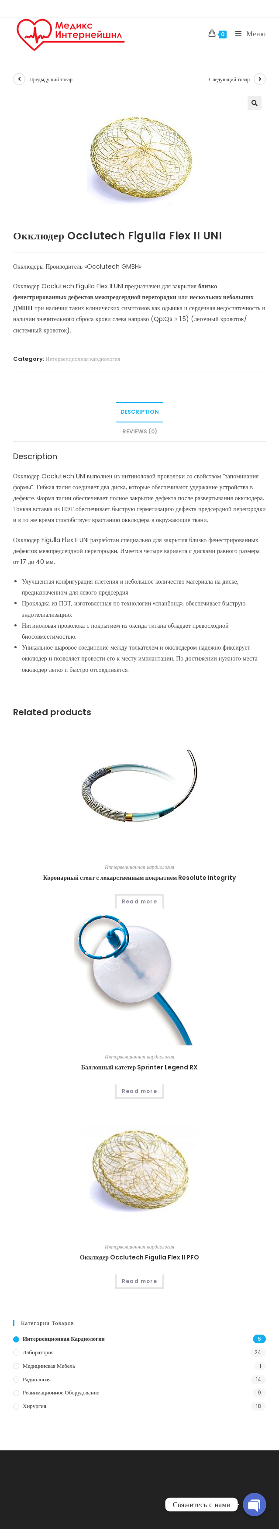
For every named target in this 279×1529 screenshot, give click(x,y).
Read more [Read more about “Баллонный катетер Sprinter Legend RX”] (139, 1091)
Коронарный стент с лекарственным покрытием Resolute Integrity (139, 877)
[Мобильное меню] (247, 34)
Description (140, 411)
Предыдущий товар (50, 79)
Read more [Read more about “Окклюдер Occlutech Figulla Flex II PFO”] (139, 1281)
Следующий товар (229, 79)
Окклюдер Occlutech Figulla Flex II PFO (139, 1257)
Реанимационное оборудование (61, 1392)
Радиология (37, 1379)
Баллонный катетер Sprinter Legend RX (139, 1067)
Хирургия (34, 1406)
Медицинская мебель (49, 1366)
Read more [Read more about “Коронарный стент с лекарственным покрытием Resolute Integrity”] (139, 901)
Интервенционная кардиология (83, 359)
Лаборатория (38, 1352)
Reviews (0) (139, 431)
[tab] (139, 412)
